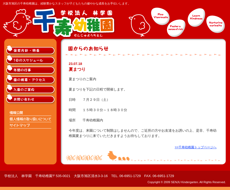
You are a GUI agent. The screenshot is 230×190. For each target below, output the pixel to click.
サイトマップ (31, 125)
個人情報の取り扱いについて (31, 119)
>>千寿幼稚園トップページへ (196, 147)
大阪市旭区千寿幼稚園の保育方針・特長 (31, 50)
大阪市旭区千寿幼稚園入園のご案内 (31, 89)
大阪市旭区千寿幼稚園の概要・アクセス (31, 80)
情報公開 (31, 113)
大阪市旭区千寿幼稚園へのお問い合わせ (31, 99)
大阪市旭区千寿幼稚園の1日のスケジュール (31, 60)
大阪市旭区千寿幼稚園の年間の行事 (31, 70)
